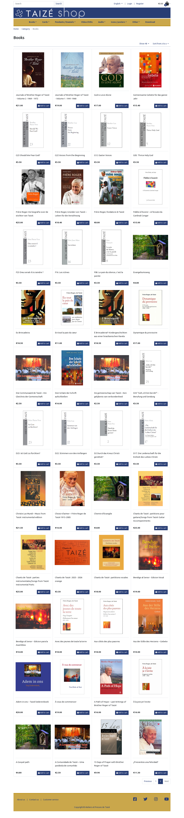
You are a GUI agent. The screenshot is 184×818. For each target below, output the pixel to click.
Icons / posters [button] (118, 22)
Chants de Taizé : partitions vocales (111, 577)
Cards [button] (45, 22)
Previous (148, 781)
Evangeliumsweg (141, 272)
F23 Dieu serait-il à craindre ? (29, 272)
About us (21, 799)
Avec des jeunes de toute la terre (71, 641)
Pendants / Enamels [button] (64, 22)
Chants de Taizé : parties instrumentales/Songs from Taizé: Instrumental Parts (32, 581)
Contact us (34, 799)
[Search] (34, 3)
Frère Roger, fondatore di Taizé (109, 212)
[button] (164, 3)
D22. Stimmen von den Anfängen (71, 453)
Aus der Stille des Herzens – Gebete (150, 641)
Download (150, 22)
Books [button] (32, 22)
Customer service (51, 799)
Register (140, 4)
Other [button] (135, 22)
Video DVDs (87, 22)
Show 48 (143, 44)
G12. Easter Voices (103, 155)
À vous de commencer (65, 702)
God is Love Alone (102, 95)
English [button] (117, 4)
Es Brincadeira (23, 332)
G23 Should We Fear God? (28, 155)
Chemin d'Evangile (103, 513)
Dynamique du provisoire (145, 332)
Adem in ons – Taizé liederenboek (32, 702)
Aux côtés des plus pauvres (107, 641)
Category (26, 29)
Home (16, 29)
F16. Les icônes (62, 272)
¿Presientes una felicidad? (145, 762)
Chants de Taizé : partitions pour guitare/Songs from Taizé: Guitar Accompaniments (149, 517)
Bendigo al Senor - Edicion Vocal (148, 577)
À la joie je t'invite (141, 702)
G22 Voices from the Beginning (70, 155)
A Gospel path (22, 762)
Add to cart (43, 106)
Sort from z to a (160, 44)
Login (129, 4)
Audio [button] (101, 22)
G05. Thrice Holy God (143, 155)
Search (59, 4)
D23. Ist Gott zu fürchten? (28, 453)
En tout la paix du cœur (66, 332)
